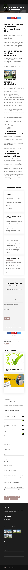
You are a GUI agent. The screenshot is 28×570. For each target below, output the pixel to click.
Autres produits (6, 444)
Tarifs (5, 552)
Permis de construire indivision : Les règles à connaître (12, 477)
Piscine (5, 454)
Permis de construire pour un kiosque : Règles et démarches (13, 475)
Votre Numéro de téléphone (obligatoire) (13, 306)
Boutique (16, 567)
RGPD (13, 567)
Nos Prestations (7, 550)
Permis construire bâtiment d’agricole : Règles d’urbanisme (13, 484)
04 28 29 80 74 (12, 324)
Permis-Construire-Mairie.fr (8, 34)
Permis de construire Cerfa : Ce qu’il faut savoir (11, 482)
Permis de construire (7, 451)
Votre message (13, 312)
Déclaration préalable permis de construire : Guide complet (13, 489)
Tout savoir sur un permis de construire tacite (11, 470)
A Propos (6, 545)
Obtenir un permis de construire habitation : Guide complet (13, 480)
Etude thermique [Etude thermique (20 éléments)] (17, 496)
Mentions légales (9, 567)
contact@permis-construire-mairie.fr (15, 327)
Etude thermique (6, 449)
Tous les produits (6, 461)
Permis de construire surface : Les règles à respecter (12, 472)
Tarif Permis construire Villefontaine (12, 48)
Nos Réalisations (7, 547)
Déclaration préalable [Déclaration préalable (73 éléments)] (8, 496)
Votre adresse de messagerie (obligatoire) (13, 301)
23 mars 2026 (7, 368)
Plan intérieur (6, 456)
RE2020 (5, 459)
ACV (4, 442)
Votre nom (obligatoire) (13, 295)
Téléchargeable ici (9, 205)
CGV (4, 567)
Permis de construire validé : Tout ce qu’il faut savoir (14, 370)
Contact (6, 557)
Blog (5, 555)
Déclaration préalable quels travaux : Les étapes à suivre (13, 487)
